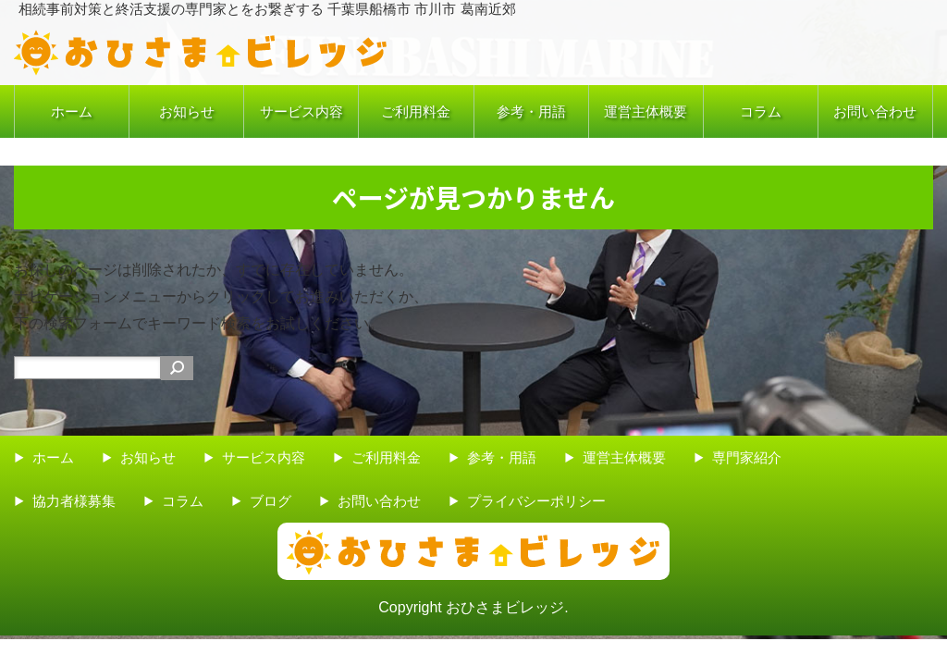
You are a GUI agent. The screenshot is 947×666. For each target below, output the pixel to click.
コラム (760, 111)
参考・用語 (531, 111)
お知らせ (187, 111)
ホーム (71, 111)
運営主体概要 (645, 111)
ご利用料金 (415, 111)
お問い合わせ (874, 111)
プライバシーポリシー (536, 501)
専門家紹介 (746, 457)
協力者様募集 (74, 501)
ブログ (270, 501)
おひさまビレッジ (505, 607)
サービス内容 (301, 111)
